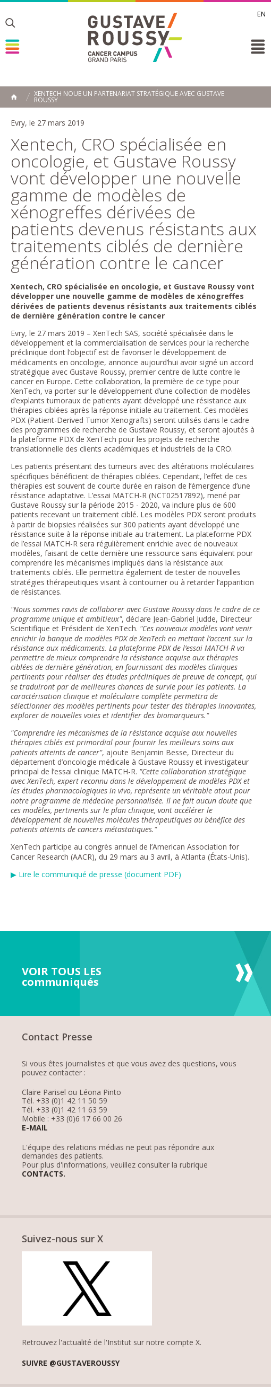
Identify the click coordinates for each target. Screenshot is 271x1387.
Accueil (14, 97)
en (261, 14)
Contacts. (43, 1174)
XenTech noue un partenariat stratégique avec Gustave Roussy (129, 97)
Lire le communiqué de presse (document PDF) (100, 874)
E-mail (35, 1128)
